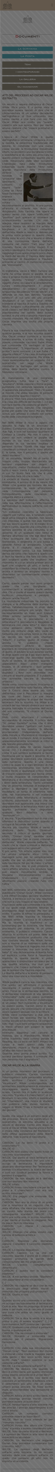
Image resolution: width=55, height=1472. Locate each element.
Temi (27, 64)
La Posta (28, 56)
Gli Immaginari (27, 87)
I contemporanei (27, 72)
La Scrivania (27, 48)
